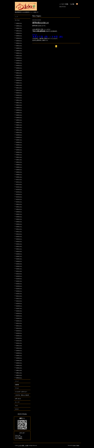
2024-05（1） (19, 47)
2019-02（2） (19, 152)
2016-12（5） (19, 204)
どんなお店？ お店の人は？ (21, 391)
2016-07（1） (19, 214)
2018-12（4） (19, 157)
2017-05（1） (19, 191)
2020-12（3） (19, 100)
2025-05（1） (19, 35)
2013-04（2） (19, 285)
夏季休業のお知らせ (40, 23)
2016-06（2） (19, 216)
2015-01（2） (19, 243)
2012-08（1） (19, 305)
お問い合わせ (18, 398)
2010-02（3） (19, 365)
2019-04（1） (19, 147)
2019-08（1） (19, 137)
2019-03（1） (19, 149)
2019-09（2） (19, 134)
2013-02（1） (19, 290)
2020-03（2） (19, 119)
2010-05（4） (19, 360)
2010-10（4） (19, 347)
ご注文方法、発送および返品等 (22, 395)
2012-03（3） (19, 315)
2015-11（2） (19, 231)
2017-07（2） (19, 186)
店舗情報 (17, 384)
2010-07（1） (19, 355)
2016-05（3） (19, 219)
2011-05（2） (19, 335)
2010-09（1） (19, 350)
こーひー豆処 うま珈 (23, 445)
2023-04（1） (19, 65)
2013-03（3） (19, 288)
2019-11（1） (19, 129)
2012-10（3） (19, 300)
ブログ (16, 405)
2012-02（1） (19, 318)
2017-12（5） (19, 179)
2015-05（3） (19, 236)
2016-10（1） (19, 209)
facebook (17, 409)
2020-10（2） (19, 105)
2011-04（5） (19, 338)
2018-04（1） (19, 169)
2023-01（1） (19, 70)
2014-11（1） (19, 248)
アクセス (17, 388)
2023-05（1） (19, 62)
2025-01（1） (19, 43)
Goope (74, 445)
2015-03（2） (19, 241)
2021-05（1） (19, 92)
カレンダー (17, 402)
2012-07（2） (19, 308)
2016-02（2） (19, 224)
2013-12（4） (19, 271)
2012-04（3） (19, 313)
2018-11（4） (19, 159)
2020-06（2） (19, 112)
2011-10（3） (19, 328)
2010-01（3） (19, 367)
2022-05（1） (19, 77)
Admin (77, 445)
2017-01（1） (19, 201)
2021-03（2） (19, 95)
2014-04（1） (19, 261)
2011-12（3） (19, 323)
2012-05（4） (19, 310)
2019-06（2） (19, 142)
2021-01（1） (19, 97)
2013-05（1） (19, 283)
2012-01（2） (19, 320)
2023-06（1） (19, 60)
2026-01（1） (19, 28)
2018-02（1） (19, 174)
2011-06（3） (19, 333)
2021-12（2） (19, 85)
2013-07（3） (19, 281)
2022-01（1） (19, 82)
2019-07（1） (19, 139)
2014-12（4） (19, 246)
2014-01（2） (19, 268)
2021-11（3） (19, 87)
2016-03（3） (19, 221)
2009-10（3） (19, 375)
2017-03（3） (19, 196)
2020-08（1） (19, 109)
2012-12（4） (19, 295)
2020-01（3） (19, 124)
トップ (16, 16)
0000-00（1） (19, 377)
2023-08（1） (19, 57)
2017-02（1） (19, 199)
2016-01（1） (19, 226)
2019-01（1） (19, 154)
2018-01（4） (19, 176)
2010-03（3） (19, 362)
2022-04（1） (19, 80)
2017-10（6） (19, 184)
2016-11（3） (19, 206)
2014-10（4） (19, 251)
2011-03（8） (19, 340)
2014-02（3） (19, 266)
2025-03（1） (19, 40)
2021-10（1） (19, 90)
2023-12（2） (19, 55)
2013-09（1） (19, 276)
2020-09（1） (19, 107)
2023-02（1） (19, 67)
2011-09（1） (19, 330)
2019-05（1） (19, 144)
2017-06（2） (19, 189)
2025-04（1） (19, 38)
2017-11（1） (19, 181)
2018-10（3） (19, 162)
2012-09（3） (19, 303)
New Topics (17, 20)
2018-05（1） (19, 166)
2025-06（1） (19, 33)
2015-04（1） (19, 238)
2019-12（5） (19, 127)
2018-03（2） (19, 171)
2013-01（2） (19, 293)
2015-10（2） (19, 233)
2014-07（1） (19, 256)
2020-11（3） (19, 102)
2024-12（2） (19, 45)
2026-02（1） (19, 25)
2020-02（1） (19, 122)
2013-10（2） (19, 273)
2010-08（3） (19, 352)
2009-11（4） (19, 372)
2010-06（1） (19, 357)
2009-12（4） (19, 370)
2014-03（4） (19, 263)
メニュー (17, 381)
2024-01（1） (19, 52)
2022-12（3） (19, 72)
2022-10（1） (19, 75)
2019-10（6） (19, 132)
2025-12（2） (19, 30)
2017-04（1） (19, 194)
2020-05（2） (19, 114)
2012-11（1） (19, 298)
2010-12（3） (19, 345)
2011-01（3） (19, 343)
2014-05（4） (19, 258)
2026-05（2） (19, 23)
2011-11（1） (19, 325)
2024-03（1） (19, 50)
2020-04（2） (19, 117)
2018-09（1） (19, 164)
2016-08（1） (19, 211)
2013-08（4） (19, 278)
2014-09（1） (19, 253)
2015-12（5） (19, 228)
